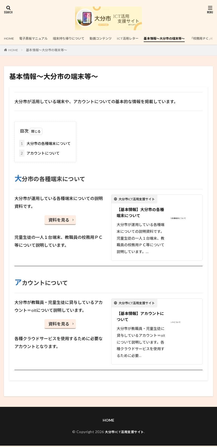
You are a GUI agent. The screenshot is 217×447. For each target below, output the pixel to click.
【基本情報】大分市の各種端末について (140, 212)
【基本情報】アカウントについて (140, 317)
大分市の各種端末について (45, 143)
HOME (10, 38)
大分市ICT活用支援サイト (124, 433)
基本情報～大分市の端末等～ (186, 38)
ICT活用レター (144, 38)
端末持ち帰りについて (77, 38)
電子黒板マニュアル (37, 38)
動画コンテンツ (114, 38)
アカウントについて (39, 153)
